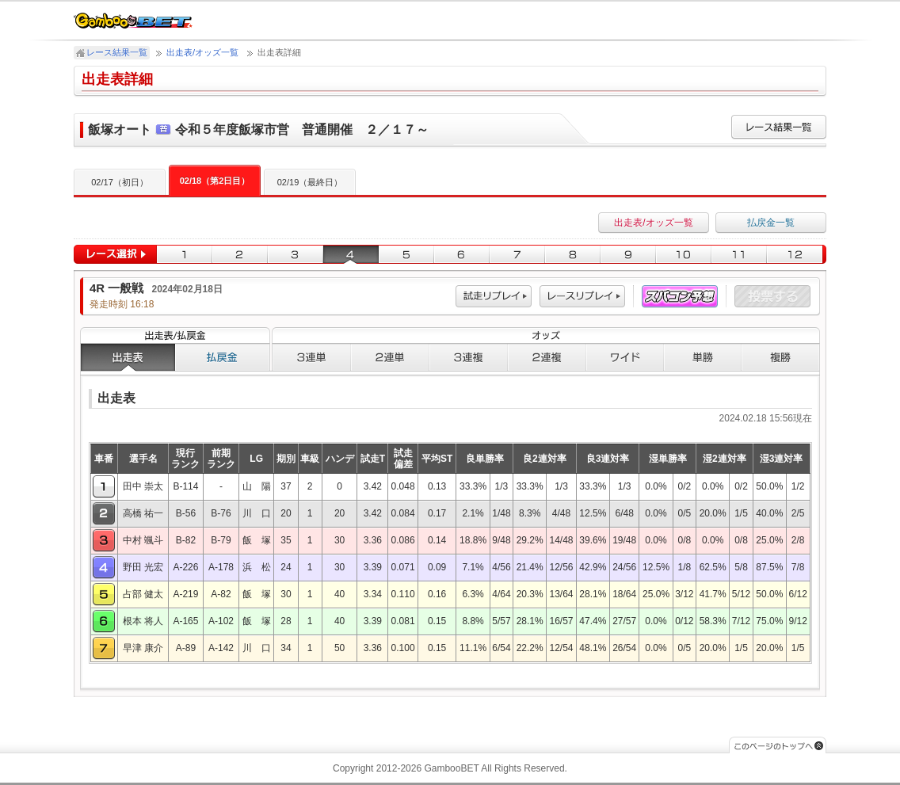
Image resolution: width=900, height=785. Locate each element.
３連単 (311, 357)
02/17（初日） (119, 182)
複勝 (781, 357)
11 (739, 255)
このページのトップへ (777, 745)
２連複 (547, 357)
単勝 (703, 357)
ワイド (625, 357)
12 (796, 255)
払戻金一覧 (771, 222)
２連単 (390, 357)
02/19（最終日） (310, 182)
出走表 (127, 357)
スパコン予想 (680, 296)
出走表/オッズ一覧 (202, 52)
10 (683, 255)
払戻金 (222, 357)
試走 (494, 296)
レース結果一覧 (116, 52)
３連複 (468, 357)
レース (582, 296)
